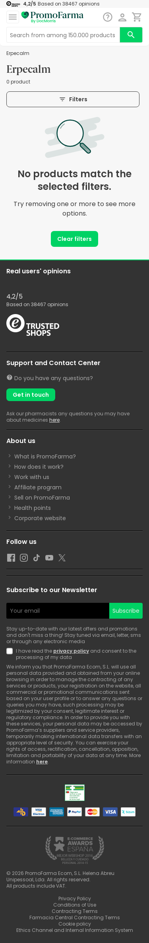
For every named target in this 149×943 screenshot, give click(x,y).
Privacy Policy (74, 898)
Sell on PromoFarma (42, 498)
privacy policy (71, 651)
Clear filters (74, 239)
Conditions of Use (74, 904)
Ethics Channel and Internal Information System (74, 930)
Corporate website (40, 518)
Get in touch (31, 395)
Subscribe (125, 611)
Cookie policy (74, 923)
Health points (32, 508)
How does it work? (39, 467)
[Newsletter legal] (11, 654)
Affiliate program (38, 487)
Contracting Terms (75, 911)
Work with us (31, 477)
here (54, 420)
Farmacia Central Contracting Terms (74, 917)
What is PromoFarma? (45, 456)
